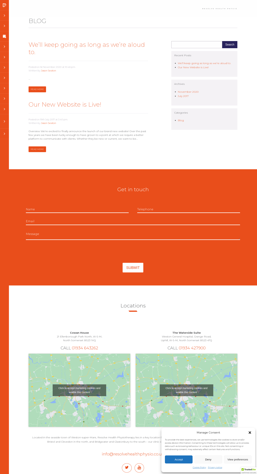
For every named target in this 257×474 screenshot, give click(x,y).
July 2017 (183, 96)
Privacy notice (215, 467)
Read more (37, 89)
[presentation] (53, 251)
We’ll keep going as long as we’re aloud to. (87, 48)
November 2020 (188, 91)
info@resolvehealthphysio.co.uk (133, 454)
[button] (250, 432)
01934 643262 (85, 347)
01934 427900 (192, 347)
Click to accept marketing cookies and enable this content (79, 390)
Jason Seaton (48, 70)
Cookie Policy (199, 467)
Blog (181, 120)
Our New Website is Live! (65, 104)
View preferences (238, 459)
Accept (179, 459)
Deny (208, 459)
